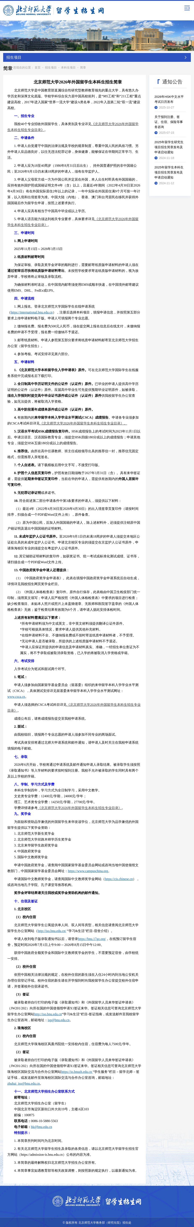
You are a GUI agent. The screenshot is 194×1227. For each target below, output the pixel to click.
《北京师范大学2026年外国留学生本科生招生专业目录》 (80, 807)
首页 (38, 67)
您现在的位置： (23, 67)
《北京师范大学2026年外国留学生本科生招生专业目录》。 (83, 422)
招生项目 (51, 67)
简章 (83, 67)
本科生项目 (68, 67)
